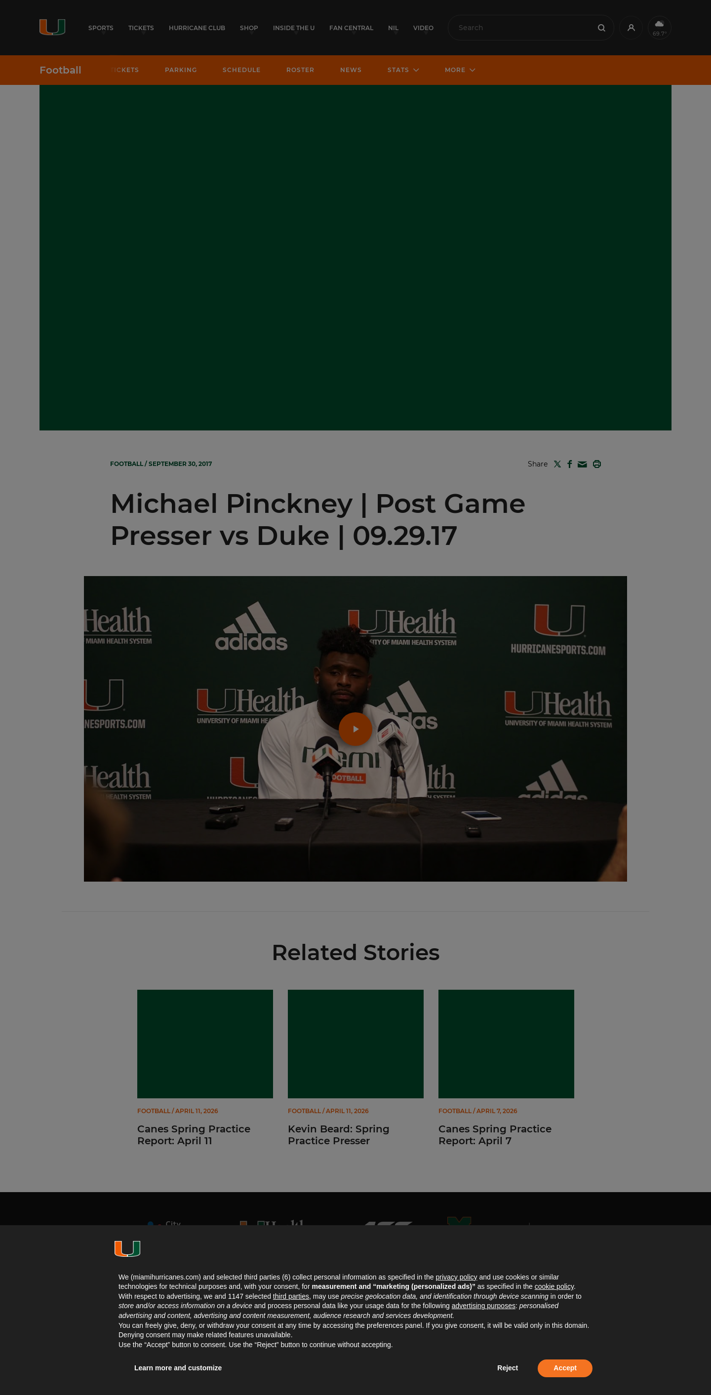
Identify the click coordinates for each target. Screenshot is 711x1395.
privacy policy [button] (456, 1277)
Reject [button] (507, 1368)
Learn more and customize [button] (178, 1368)
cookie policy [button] (554, 1286)
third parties (291, 1296)
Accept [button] (565, 1368)
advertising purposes (483, 1306)
